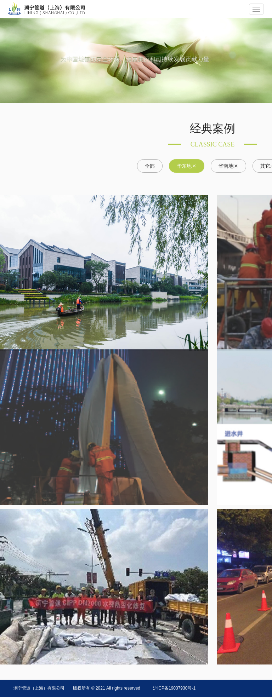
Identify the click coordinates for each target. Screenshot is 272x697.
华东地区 (187, 165)
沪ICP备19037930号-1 (174, 688)
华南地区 (228, 165)
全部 (150, 165)
